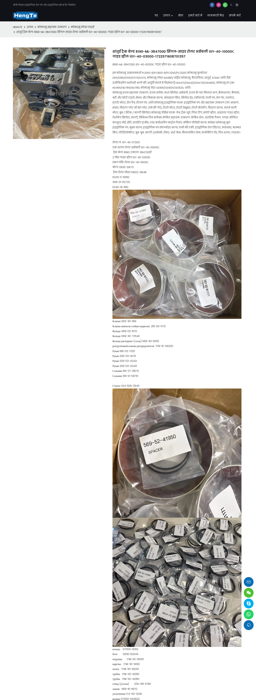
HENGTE (17, 27)
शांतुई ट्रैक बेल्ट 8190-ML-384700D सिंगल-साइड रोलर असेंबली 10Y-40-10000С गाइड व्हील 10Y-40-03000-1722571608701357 (89, 32)
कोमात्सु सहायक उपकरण (52, 27)
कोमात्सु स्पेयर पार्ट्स (82, 27)
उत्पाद (30, 27)
